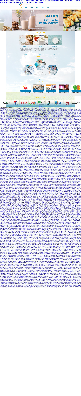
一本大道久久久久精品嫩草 (64, 169)
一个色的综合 (29, 237)
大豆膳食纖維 (54, 46)
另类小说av (25, 228)
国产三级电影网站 (20, 125)
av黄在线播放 (33, 223)
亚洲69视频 (45, 241)
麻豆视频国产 (60, 157)
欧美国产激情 (49, 116)
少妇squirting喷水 (70, 127)
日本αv (47, 273)
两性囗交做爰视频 (62, 128)
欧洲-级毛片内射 (51, 255)
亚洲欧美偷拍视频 (18, 226)
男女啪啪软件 (72, 240)
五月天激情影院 (31, 126)
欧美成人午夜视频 (16, 220)
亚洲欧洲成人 (57, 126)
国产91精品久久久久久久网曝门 (28, 175)
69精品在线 (72, 169)
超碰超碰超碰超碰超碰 (53, 154)
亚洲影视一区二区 (62, 113)
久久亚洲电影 (53, 179)
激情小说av (63, 204)
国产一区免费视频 (53, 195)
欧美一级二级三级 (4, 117)
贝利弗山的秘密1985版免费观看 (40, 268)
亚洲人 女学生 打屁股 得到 (40, 119)
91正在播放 (3, 256)
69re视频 (22, 268)
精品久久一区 (72, 258)
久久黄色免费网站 (38, 176)
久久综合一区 (56, 157)
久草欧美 (46, 201)
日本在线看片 (16, 232)
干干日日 (14, 185)
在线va (42, 223)
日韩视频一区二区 (43, 264)
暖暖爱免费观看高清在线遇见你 (11, 164)
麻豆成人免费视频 (26, 118)
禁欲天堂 (13, 192)
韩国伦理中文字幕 (27, 124)
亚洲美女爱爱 (18, 241)
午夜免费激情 (33, 192)
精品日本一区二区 (27, 270)
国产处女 (17, 286)
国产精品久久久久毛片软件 (74, 238)
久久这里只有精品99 (62, 241)
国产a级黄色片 (14, 172)
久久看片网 (55, 140)
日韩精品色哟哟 (23, 182)
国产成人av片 (11, 243)
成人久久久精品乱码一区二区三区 (22, 202)
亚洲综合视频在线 (38, 280)
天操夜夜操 (49, 231)
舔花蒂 (20, 220)
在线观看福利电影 (36, 212)
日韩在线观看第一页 (78, 172)
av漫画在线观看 (74, 229)
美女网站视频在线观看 (32, 232)
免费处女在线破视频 (67, 151)
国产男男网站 (74, 119)
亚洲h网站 (74, 127)
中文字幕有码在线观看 (54, 142)
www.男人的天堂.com (8, 131)
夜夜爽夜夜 (3, 160)
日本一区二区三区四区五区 (26, 215)
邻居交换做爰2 (55, 120)
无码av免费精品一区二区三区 (77, 173)
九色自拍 (38, 229)
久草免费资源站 (52, 232)
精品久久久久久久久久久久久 (42, 152)
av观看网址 (44, 212)
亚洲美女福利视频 (34, 211)
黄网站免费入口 (9, 250)
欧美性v (78, 234)
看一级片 (44, 207)
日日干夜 (47, 255)
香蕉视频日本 (35, 126)
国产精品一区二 (18, 152)
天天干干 (4, 226)
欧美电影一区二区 (62, 187)
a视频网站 (8, 265)
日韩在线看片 (41, 169)
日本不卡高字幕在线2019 (8, 189)
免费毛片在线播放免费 (28, 133)
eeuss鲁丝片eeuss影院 (76, 131)
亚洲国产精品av (77, 115)
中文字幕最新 (39, 115)
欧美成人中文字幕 (72, 118)
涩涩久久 (66, 136)
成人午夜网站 (71, 195)
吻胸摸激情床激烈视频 (58, 232)
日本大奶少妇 (19, 197)
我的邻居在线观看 (18, 134)
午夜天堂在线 (72, 193)
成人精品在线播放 (37, 154)
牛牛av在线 (61, 238)
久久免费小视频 (64, 122)
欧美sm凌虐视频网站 (10, 176)
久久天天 (18, 186)
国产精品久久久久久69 (49, 117)
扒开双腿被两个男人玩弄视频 (4, 122)
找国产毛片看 (58, 151)
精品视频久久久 (45, 123)
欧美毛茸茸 (4, 113)
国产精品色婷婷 (15, 283)
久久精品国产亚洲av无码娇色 (61, 161)
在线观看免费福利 (68, 122)
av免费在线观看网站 (14, 203)
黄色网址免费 (47, 226)
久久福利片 (21, 282)
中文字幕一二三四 (4, 190)
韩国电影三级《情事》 (34, 121)
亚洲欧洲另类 (60, 143)
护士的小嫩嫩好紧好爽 (42, 284)
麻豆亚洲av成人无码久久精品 (63, 184)
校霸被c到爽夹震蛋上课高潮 (10, 217)
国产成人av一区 (14, 155)
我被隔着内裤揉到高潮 (10, 213)
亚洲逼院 (50, 151)
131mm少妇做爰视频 (25, 274)
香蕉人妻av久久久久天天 (26, 163)
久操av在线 (55, 235)
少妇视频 (19, 267)
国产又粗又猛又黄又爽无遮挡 (68, 117)
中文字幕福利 (24, 224)
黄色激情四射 (63, 276)
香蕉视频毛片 (3, 152)
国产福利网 (34, 279)
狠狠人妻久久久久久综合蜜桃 (74, 283)
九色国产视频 (18, 181)
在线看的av (12, 189)
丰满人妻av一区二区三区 (51, 155)
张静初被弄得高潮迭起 (32, 182)
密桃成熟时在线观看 (4, 148)
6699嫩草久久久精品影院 (16, 124)
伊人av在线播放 (51, 204)
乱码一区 (12, 127)
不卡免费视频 (48, 250)
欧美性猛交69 (29, 228)
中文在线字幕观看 (67, 175)
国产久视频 (40, 237)
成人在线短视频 (15, 282)
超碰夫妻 (11, 190)
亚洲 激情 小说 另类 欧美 (76, 282)
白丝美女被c (46, 231)
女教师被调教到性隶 (15, 114)
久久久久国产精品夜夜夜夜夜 (66, 193)
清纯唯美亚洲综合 (59, 235)
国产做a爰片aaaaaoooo (61, 244)
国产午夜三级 (55, 176)
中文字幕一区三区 (48, 173)
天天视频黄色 (76, 182)
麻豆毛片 (40, 262)
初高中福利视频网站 (74, 130)
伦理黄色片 (10, 178)
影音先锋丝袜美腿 (64, 228)
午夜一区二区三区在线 (28, 250)
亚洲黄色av (66, 127)
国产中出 (28, 218)
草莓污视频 (29, 192)
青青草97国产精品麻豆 (12, 211)
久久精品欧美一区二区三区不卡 (65, 211)
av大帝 (2, 249)
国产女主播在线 (6, 206)
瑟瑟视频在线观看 (29, 190)
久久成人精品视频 (65, 229)
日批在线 (39, 210)
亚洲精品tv (28, 142)
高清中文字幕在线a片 (65, 115)
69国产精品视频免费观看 (7, 222)
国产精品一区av (12, 139)
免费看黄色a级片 (56, 258)
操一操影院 (70, 212)
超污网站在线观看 (6, 188)
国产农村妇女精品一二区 (65, 223)
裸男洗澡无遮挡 (44, 143)
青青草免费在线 (48, 126)
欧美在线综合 (13, 163)
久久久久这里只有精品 (45, 206)
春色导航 (56, 124)
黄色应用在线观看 (43, 149)
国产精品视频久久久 (12, 126)
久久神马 (37, 166)
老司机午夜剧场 (61, 271)
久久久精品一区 (47, 140)
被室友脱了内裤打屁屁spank (26, 249)
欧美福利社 (21, 191)
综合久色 (11, 200)
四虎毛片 (53, 186)
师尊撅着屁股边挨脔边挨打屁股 (55, 131)
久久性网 (27, 206)
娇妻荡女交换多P (43, 160)
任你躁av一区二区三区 (34, 202)
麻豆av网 (35, 271)
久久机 (58, 128)
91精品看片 (49, 206)
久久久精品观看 (74, 208)
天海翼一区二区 (3, 124)
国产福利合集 (41, 207)
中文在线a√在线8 (54, 241)
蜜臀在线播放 (17, 120)
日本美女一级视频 (62, 274)
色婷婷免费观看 (38, 128)
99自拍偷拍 (33, 143)
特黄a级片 (3, 118)
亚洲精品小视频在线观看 (56, 199)
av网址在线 (52, 145)
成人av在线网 (35, 220)
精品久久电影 (51, 120)
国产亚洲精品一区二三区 (66, 253)
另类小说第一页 (74, 199)
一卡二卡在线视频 (57, 118)
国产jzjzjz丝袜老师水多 (49, 199)
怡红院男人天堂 (33, 133)
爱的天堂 (77, 133)
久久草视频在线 (35, 140)
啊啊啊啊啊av (32, 226)
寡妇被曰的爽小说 (16, 169)
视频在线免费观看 (7, 140)
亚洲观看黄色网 (42, 170)
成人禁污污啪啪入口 (67, 258)
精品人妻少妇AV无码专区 (67, 145)
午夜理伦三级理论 (10, 261)
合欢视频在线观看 (70, 271)
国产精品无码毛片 (12, 246)
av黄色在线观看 (68, 139)
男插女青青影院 (10, 198)
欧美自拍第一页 (74, 250)
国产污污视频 (39, 149)
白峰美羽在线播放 (43, 117)
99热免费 (37, 200)
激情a (24, 130)
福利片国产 (37, 188)
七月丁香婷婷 (60, 237)
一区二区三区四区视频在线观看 (77, 267)
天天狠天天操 (66, 164)
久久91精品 (9, 119)
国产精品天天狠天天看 (75, 166)
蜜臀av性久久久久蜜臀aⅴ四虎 (17, 213)
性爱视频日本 (69, 142)
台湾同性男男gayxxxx (42, 130)
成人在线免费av (5, 218)
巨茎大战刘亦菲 (69, 210)
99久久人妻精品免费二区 (8, 120)
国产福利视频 (77, 143)
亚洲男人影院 (44, 139)
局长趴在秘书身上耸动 (70, 184)
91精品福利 (66, 187)
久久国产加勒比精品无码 (76, 237)
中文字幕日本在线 (42, 120)
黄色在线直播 (70, 199)
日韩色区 (3, 195)
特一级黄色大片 (54, 139)
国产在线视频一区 (62, 136)
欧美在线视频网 (7, 167)
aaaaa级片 (43, 194)
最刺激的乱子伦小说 (31, 276)
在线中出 (3, 243)
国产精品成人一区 (8, 130)
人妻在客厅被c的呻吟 (5, 155)
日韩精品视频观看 (20, 148)
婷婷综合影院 (56, 271)
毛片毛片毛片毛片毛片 (69, 116)
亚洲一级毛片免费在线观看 (64, 206)
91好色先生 (77, 270)
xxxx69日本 (3, 120)
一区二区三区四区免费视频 (41, 202)
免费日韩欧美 (58, 116)
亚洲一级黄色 (75, 280)
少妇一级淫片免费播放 (78, 232)
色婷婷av (20, 182)
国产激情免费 (35, 283)
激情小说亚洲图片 (14, 197)
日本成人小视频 (22, 181)
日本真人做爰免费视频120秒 (17, 113)
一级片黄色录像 (10, 201)
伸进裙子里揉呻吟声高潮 (55, 134)
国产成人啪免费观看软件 (42, 229)
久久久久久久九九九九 (17, 158)
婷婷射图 (39, 286)
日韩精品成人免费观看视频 (47, 203)
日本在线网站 (50, 256)
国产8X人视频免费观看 (53, 146)
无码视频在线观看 (9, 134)
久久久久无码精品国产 (7, 195)
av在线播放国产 (52, 223)
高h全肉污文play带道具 (62, 213)
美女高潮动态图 (62, 151)
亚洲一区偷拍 (14, 214)
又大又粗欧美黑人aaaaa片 (18, 133)
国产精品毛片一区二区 (11, 285)
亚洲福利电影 (38, 190)
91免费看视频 (77, 134)
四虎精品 (53, 130)
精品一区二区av (32, 139)
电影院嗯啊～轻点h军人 (29, 128)
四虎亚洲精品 (3, 279)
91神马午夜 (56, 208)
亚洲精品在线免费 (5, 123)
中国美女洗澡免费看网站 (24, 193)
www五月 (62, 125)
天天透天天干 (75, 137)
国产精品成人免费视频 (56, 226)
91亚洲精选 (44, 126)
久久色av (64, 208)
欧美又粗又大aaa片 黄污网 (28, 267)
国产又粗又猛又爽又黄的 (27, 120)
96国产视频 (69, 206)
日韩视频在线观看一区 (61, 164)
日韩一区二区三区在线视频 (48, 219)
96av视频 (67, 201)
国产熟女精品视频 (40, 179)
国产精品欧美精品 (73, 145)
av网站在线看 (66, 123)
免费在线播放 (73, 264)
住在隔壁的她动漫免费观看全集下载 (66, 234)
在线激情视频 (14, 200)
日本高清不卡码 (36, 262)
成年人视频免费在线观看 (20, 175)
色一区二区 (49, 133)
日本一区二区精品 (76, 158)
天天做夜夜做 (4, 200)
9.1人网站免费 (14, 118)
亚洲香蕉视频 (27, 123)
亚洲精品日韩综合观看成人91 (46, 182)
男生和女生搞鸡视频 (74, 113)
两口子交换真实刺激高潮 (40, 209)
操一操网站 (3, 210)
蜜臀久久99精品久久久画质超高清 (20, 200)
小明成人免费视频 (64, 264)
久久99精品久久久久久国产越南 (23, 139)
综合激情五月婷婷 (5, 121)
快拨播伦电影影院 (43, 220)
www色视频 (16, 246)
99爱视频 (62, 154)
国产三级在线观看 (69, 152)
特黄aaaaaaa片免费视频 (62, 191)
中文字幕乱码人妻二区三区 (52, 274)
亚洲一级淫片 (25, 172)
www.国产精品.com (9, 143)
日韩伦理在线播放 (16, 235)
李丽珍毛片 (62, 215)
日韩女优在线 (70, 229)
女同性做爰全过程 (45, 249)
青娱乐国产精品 (14, 215)
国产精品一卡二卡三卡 (58, 283)
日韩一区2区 (59, 246)
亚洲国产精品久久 (48, 152)
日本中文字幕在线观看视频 (24, 116)
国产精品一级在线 (52, 217)
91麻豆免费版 (70, 155)
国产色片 (38, 207)
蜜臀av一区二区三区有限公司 (76, 117)
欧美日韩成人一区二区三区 (19, 172)
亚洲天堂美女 (9, 224)
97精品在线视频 (51, 202)
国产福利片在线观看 (70, 136)
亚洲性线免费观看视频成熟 (8, 118)
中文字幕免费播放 (29, 167)
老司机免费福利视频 (31, 286)
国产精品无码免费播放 (6, 249)
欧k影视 (52, 231)
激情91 (68, 114)
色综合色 (73, 155)
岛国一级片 (18, 190)
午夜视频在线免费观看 (19, 123)
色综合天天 (27, 182)
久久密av (44, 216)
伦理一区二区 (46, 202)
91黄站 (26, 195)
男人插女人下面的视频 (66, 218)
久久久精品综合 (26, 285)
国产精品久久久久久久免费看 (48, 163)
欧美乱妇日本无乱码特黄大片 (54, 121)
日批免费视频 (17, 240)
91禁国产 (34, 178)
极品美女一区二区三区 (7, 231)
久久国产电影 (46, 270)
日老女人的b (6, 181)
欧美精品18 (62, 155)
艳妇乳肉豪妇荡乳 (20, 238)
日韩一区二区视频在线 (52, 125)
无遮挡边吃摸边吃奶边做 (22, 208)
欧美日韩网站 (9, 212)
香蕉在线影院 (77, 178)
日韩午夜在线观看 (64, 152)
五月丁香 (72, 223)
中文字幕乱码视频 (74, 273)
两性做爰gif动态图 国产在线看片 (41, 198)
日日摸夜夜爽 (67, 133)
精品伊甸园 (76, 222)
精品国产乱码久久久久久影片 (31, 244)
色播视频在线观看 (9, 185)
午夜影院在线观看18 (53, 173)
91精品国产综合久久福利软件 (35, 131)
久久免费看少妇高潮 (36, 161)
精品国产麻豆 (9, 155)
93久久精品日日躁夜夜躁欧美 (56, 214)
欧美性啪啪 (6, 208)
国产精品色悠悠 (31, 274)
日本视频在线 (5, 203)
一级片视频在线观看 (58, 125)
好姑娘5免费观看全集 (48, 212)
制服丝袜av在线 (43, 204)
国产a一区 (48, 218)
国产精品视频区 (58, 249)
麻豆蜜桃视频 (39, 140)
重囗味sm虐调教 (23, 134)
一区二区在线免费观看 (63, 226)
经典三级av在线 (29, 172)
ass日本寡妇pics (40, 194)
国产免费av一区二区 (29, 155)
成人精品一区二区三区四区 (5, 211)
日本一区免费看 (21, 120)
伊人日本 (18, 161)
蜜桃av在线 (46, 247)
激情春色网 (75, 240)
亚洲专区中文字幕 (57, 123)
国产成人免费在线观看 (42, 173)
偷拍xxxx (50, 192)
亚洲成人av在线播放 (11, 133)
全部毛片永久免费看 (46, 217)
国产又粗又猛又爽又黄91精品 (44, 186)
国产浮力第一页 (53, 123)
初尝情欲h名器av (57, 222)
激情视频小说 (29, 193)
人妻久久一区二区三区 (40, 255)
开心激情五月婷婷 (54, 212)
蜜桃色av (26, 190)
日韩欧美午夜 (25, 186)
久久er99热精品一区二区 (68, 113)
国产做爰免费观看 (62, 185)
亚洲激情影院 (72, 214)
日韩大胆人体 (53, 198)
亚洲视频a (6, 136)
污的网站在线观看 (19, 256)
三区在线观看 (62, 123)
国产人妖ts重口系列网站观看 (38, 125)
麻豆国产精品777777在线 (3, 267)
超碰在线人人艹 (34, 198)
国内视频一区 (21, 206)
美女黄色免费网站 (77, 191)
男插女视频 (18, 142)
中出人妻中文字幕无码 (34, 193)
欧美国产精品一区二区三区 (71, 109)
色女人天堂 (23, 209)
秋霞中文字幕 (12, 204)
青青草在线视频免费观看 (52, 187)
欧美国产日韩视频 (7, 139)
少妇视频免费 (74, 112)
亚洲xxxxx (65, 160)
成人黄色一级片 (4, 130)
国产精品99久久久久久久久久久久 (49, 160)
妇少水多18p (15, 154)
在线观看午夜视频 (74, 241)
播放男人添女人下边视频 (78, 186)
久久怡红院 (48, 127)
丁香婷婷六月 (19, 255)
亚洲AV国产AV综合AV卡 (35, 184)
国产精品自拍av (68, 121)
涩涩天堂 (29, 284)
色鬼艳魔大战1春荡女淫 (60, 163)
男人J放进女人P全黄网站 (57, 221)
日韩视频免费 (14, 222)
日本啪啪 (64, 178)
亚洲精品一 (49, 161)
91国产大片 (69, 223)
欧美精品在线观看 (62, 117)
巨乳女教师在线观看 (14, 234)
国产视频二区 (42, 128)
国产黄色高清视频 (14, 191)
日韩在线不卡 (22, 197)
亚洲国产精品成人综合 (76, 231)
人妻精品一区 (9, 234)
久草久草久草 (45, 286)
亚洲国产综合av (67, 195)
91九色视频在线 (22, 184)
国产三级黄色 (2, 133)
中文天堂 (53, 283)
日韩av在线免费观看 (44, 214)
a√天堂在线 (13, 111)
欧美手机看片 (58, 216)
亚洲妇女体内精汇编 (52, 243)
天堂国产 (48, 205)
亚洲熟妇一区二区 (15, 202)
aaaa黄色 (52, 259)
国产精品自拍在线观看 (43, 175)
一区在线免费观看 (6, 225)
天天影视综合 (41, 116)
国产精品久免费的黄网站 (28, 223)
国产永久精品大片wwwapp (26, 240)
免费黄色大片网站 (2, 154)
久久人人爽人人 (9, 280)
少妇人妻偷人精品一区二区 (76, 163)
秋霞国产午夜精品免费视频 (13, 221)
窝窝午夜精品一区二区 (78, 155)
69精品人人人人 (79, 128)
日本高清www (9, 166)
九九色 (69, 187)
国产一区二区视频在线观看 (61, 195)
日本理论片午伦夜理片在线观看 (69, 149)
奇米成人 (15, 210)
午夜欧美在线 (19, 145)
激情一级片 (4, 232)
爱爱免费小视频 (75, 123)
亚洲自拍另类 (34, 190)
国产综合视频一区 (76, 146)
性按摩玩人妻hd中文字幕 (25, 179)
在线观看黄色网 (47, 176)
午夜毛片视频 (20, 261)
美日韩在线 (75, 253)
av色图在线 (62, 231)
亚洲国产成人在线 (75, 188)
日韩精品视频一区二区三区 (37, 252)
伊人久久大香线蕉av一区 (60, 282)
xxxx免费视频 (70, 267)
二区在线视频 (20, 246)
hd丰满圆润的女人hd (46, 187)
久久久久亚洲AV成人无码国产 (40, 279)
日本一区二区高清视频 (17, 166)
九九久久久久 (45, 209)
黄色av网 (45, 119)
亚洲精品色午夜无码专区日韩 (46, 145)
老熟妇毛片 (37, 237)
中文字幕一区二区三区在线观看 (13, 188)
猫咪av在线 (49, 124)
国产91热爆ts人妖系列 (52, 265)
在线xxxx (44, 219)
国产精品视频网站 (9, 271)
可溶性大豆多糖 (26, 46)
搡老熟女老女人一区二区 (43, 118)
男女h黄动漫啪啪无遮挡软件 (41, 191)
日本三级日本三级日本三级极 (25, 194)
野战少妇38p (13, 218)
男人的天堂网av (65, 238)
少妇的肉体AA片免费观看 (66, 163)
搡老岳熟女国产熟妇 (45, 133)
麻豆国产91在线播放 (11, 154)
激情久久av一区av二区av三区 (12, 170)
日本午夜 (76, 207)
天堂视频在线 (53, 264)
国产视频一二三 (37, 127)
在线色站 (34, 259)
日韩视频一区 (12, 146)
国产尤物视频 (35, 218)
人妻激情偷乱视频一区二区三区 (74, 121)
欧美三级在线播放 (7, 204)
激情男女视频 (14, 152)
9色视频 (48, 151)
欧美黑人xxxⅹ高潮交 (41, 158)
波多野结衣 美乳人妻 (9, 117)
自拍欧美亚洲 (48, 283)
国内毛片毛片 (49, 123)
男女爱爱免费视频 (22, 277)
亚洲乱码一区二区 (40, 218)
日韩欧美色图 (12, 160)
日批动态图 (64, 205)
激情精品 (23, 136)
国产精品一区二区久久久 (28, 200)
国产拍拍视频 (48, 143)
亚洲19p (19, 282)
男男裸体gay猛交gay (28, 134)
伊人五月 (32, 122)
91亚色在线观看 (53, 152)
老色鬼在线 (59, 121)
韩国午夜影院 (66, 110)
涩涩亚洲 (26, 192)
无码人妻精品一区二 (13, 131)
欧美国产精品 (53, 277)
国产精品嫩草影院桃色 (30, 259)
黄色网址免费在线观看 (22, 235)
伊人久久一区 (22, 186)
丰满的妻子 (23, 232)
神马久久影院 (3, 167)
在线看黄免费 (73, 216)
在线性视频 (23, 256)
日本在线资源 (7, 200)
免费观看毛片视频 (38, 181)
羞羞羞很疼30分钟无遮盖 (28, 160)
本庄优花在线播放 (57, 133)
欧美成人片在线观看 (16, 204)
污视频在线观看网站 (33, 120)
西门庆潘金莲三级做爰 (29, 261)
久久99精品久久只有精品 (29, 205)
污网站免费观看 (3, 214)
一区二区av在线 (6, 179)
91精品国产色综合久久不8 (28, 203)
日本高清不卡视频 (53, 224)
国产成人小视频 (38, 120)
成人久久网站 (59, 231)
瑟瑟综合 (72, 142)
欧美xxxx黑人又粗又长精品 (61, 267)
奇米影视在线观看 (17, 250)
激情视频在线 (17, 249)
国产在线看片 (16, 136)
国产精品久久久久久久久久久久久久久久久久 (45, 131)
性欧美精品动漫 (67, 204)
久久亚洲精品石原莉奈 (72, 134)
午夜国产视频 (24, 261)
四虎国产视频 (6, 158)
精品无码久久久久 (52, 238)
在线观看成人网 (25, 121)
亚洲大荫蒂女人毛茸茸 (46, 136)
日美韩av (16, 121)
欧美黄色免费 (76, 185)
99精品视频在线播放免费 (69, 208)
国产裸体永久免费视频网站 (68, 119)
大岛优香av (70, 112)
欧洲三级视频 (19, 243)
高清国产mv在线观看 (4, 234)
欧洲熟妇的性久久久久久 (66, 202)
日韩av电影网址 (48, 240)
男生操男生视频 (47, 204)
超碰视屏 (64, 271)
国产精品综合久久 (63, 139)
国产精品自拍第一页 (67, 214)
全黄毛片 (36, 238)
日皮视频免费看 (39, 193)
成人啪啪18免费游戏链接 (21, 149)
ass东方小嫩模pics (66, 190)
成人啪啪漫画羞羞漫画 (31, 116)
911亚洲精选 (37, 199)
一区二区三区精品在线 (67, 154)
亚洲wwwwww (30, 184)
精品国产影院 (50, 270)
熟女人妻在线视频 (53, 215)
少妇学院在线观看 (13, 109)
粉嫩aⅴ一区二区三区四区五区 (39, 145)
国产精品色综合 (78, 145)
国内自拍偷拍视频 (18, 194)
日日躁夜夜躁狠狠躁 (24, 284)
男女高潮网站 (4, 237)
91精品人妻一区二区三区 (70, 280)
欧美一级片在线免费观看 (36, 137)
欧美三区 (77, 200)
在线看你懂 (61, 200)
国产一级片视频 (31, 222)
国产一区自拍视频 (44, 235)
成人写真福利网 (47, 181)
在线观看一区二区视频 (4, 261)
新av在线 (50, 142)
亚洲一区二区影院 (26, 216)
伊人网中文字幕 (71, 114)
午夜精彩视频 (44, 240)
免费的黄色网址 (48, 258)
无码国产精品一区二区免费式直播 (27, 287)
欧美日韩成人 (2, 222)
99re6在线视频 (29, 282)
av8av (77, 111)
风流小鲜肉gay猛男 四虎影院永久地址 (46, 115)
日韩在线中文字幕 (24, 125)
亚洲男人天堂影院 (44, 282)
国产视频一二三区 (16, 206)
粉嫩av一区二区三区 (34, 209)
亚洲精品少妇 (9, 203)
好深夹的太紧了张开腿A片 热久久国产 (22, 143)
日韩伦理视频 (74, 246)
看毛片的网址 (44, 199)
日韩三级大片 (18, 184)
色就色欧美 (21, 142)
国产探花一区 (46, 122)
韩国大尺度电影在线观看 (39, 133)
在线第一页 (37, 155)
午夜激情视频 (33, 154)
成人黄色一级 (6, 277)
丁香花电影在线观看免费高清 (34, 196)
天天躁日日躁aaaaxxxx (12, 249)
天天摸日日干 (36, 213)
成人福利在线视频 (72, 198)
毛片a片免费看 (64, 148)
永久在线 (62, 172)
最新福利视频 (71, 161)
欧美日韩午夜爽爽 (16, 217)
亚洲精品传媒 (47, 120)
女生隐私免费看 (29, 149)
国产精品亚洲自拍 (5, 176)
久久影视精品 (22, 258)
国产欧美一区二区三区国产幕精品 (39, 157)
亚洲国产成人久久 (27, 279)
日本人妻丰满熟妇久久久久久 (6, 142)
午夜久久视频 (64, 173)
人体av (25, 149)
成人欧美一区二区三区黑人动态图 (8, 175)
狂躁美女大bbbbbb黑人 (37, 122)
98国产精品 (40, 199)
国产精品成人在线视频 (58, 234)
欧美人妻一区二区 (54, 249)
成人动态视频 (7, 170)
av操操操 (51, 283)
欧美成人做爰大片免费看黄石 (36, 175)
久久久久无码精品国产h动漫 (49, 196)
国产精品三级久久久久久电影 (48, 166)
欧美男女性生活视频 (57, 136)
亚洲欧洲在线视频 (61, 225)
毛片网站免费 (67, 130)
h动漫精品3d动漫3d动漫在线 (40, 211)
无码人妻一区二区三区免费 (76, 184)
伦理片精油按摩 (66, 155)
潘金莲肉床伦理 (38, 203)
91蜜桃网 (59, 256)
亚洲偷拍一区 (78, 122)
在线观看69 (5, 109)
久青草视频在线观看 (19, 284)
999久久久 (22, 166)
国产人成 (28, 139)
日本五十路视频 (21, 161)
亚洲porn (72, 123)
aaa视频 (71, 277)
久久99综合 (8, 109)
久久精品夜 (79, 123)
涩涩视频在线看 (41, 205)
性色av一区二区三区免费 (26, 188)
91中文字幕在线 (64, 176)
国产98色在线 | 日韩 (26, 185)
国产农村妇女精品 (73, 139)
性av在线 (23, 270)
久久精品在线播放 (22, 221)
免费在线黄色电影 (38, 160)
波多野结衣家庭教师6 (9, 172)
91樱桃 (8, 136)
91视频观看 (71, 217)
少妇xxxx (29, 226)
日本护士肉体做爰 (38, 270)
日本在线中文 (67, 267)
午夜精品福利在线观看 (39, 223)
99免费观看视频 (59, 181)
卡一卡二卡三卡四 (51, 136)
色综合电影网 (15, 125)
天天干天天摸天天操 (53, 188)
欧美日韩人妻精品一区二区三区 (58, 204)
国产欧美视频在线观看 (34, 228)
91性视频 (3, 136)
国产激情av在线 (21, 146)
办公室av (5, 125)
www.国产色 (54, 166)
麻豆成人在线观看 (44, 234)
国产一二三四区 (30, 198)
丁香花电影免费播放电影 (47, 154)
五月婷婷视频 (42, 142)
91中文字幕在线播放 (59, 212)
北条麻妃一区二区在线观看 (64, 249)
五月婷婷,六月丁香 (5, 184)
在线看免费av (73, 148)
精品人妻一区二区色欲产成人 (17, 176)
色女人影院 (3, 131)
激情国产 (25, 127)
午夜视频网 (42, 140)
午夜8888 (65, 125)
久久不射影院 (45, 127)
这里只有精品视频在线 (50, 252)
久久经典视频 (23, 140)
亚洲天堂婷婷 (42, 270)
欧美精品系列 (59, 145)
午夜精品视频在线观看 (69, 120)
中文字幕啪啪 (69, 143)
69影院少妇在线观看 (27, 221)
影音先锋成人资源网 (18, 109)
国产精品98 (56, 244)
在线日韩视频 (28, 246)
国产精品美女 (42, 181)
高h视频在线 (22, 285)
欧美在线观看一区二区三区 (61, 127)
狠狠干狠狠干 (56, 261)
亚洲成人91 (29, 154)
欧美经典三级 (20, 136)
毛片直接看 (7, 114)
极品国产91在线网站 (64, 114)
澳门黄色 (44, 247)
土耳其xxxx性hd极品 (2, 128)
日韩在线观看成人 (29, 253)
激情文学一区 (64, 240)
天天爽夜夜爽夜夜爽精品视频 (42, 172)
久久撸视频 (15, 189)
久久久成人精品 (76, 213)
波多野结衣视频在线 (33, 214)
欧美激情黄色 (33, 186)
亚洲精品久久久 (67, 185)
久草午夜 (7, 220)
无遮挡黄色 (32, 267)
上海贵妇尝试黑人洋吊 (52, 137)
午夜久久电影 (59, 142)
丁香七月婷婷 (33, 172)
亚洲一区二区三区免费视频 (75, 212)
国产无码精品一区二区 (24, 220)
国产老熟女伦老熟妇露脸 (59, 205)
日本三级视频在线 (52, 261)
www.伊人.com (39, 148)
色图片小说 (74, 167)
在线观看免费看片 (72, 179)
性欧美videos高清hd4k (65, 192)
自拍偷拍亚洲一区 (69, 228)
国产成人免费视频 (48, 175)
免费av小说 (59, 203)
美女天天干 (10, 181)
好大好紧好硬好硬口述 (6, 145)
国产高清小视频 (6, 241)
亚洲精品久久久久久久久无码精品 (58, 193)
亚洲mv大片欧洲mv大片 (8, 110)
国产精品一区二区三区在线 (6, 255)
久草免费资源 (9, 184)
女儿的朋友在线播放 (19, 117)
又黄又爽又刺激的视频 (54, 192)
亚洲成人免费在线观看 (36, 130)
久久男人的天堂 (76, 215)
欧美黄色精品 (7, 202)
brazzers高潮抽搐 (50, 201)
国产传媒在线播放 (44, 193)
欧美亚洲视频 (31, 179)
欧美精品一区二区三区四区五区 (10, 112)
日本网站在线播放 (4, 271)
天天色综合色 (57, 198)
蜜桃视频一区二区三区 (38, 117)
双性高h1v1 (75, 160)
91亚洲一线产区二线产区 (31, 191)
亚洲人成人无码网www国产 (8, 124)
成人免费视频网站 (3, 191)
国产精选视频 (25, 142)
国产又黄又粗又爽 (12, 136)
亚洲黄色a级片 (28, 213)
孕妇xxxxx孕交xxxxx (68, 189)
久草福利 (78, 137)
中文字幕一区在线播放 (26, 146)
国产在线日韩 (46, 189)
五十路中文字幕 (59, 167)
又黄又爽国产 (75, 124)
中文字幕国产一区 (61, 158)
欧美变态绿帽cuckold (8, 160)
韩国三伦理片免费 (29, 202)
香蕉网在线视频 (48, 232)
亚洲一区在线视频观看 (73, 175)
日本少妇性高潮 (48, 195)
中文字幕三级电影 (17, 252)
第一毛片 (39, 163)
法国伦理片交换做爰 (4, 119)
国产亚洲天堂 (47, 149)
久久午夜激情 (16, 267)
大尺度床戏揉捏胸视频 (76, 176)
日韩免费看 (31, 140)
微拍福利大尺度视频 (42, 256)
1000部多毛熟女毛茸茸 (78, 198)
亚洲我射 (67, 212)
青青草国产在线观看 (68, 222)
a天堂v (9, 179)
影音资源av (25, 268)
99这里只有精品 (53, 133)
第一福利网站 (9, 148)
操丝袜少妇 (55, 217)
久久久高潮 (56, 276)
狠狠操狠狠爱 (14, 241)
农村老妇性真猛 (16, 146)
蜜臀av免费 (78, 240)
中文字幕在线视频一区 (20, 188)
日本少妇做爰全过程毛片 (56, 189)
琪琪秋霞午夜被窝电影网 (20, 276)
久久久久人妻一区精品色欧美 (67, 256)
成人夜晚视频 (71, 124)
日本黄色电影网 (29, 195)
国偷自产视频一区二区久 (29, 207)
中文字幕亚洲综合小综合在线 (38, 219)
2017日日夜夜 (39, 264)
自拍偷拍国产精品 (37, 136)
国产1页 (62, 256)
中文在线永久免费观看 (23, 210)
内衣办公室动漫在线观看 (13, 140)
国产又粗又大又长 (36, 217)
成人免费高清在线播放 (4, 213)
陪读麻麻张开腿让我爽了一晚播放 (28, 181)
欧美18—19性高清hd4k (75, 277)
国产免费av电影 (52, 190)
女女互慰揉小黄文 (35, 235)
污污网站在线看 (47, 194)
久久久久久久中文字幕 (28, 214)
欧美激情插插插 (50, 241)
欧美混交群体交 (19, 140)
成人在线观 (76, 118)
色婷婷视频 (68, 198)
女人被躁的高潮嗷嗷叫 (62, 207)
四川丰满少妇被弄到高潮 (65, 286)
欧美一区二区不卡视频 (53, 218)
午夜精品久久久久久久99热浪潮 (70, 125)
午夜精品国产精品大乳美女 (69, 178)
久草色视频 (48, 222)
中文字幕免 (14, 284)
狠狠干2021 (32, 213)
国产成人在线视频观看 (72, 218)
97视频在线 (69, 169)
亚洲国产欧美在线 (56, 197)
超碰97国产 (16, 160)
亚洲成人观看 (79, 285)
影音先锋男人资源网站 (7, 268)
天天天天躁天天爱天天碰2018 (63, 118)
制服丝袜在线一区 (25, 148)
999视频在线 (9, 194)
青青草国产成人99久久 (3, 192)
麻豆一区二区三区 (13, 119)
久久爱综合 (8, 228)
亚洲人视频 (60, 255)
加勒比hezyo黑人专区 (35, 261)
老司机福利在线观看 (47, 285)
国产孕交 (76, 148)
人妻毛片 (73, 228)
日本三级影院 (28, 265)
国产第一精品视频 (62, 284)
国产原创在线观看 (46, 128)
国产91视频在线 (21, 286)
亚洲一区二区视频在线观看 (64, 243)
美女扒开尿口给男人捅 (61, 273)
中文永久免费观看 (32, 185)
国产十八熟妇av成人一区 (46, 125)
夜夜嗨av (74, 178)
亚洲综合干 (16, 126)
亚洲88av (32, 246)
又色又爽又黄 (20, 232)
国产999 (74, 220)
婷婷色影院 (18, 115)
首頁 (21, 7)
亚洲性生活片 (5, 258)
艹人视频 (65, 217)
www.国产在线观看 (28, 211)
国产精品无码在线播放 (44, 252)
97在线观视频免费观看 (59, 173)
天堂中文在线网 (51, 226)
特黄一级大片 (20, 259)
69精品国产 (31, 264)
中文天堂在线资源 (31, 161)
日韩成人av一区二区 (7, 127)
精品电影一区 (33, 117)
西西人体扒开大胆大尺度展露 (9, 113)
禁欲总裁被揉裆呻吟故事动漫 (59, 253)
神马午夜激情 (43, 231)
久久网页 (22, 255)
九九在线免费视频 (75, 136)
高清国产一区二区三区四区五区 (55, 175)
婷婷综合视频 (32, 136)
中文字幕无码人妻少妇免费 (65, 166)
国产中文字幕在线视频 (23, 128)
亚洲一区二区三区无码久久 (48, 130)
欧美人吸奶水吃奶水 (7, 146)
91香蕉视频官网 (11, 169)
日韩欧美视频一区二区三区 (51, 122)
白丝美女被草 (13, 120)
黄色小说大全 (18, 210)
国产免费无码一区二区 (31, 169)
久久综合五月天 (56, 169)
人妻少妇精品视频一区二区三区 (47, 179)
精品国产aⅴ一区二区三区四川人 (30, 224)
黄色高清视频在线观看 (75, 274)
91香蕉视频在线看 (35, 152)
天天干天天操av (44, 232)
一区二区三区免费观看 (9, 191)
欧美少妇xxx (11, 114)
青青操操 (1, 274)
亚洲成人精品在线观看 (21, 127)
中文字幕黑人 (57, 262)
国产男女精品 (23, 133)
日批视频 (46, 124)
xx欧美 (16, 145)
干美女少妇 (18, 262)
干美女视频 (12, 235)
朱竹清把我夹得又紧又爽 (62, 189)
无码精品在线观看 (29, 125)
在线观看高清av (6, 215)
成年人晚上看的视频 (63, 133)
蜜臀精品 (59, 169)
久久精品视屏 (54, 117)
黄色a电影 (69, 123)
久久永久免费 (36, 208)
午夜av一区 (4, 126)
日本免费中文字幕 (26, 169)
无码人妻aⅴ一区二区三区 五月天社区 (50, 276)
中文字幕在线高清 (68, 252)
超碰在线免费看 (76, 258)
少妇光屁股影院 (54, 163)
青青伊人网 (38, 118)
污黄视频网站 (59, 176)
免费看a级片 (60, 148)
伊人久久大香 (22, 164)
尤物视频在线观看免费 (14, 115)
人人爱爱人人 (41, 184)
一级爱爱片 (6, 244)
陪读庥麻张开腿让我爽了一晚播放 (40, 164)
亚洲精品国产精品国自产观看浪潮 (69, 128)
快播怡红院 (41, 249)
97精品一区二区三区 (68, 148)
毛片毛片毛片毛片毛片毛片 (54, 273)
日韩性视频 (50, 178)
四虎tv (17, 214)
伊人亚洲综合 (39, 238)
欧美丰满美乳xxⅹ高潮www (51, 208)
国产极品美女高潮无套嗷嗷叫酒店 (33, 225)
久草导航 (14, 209)
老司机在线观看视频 (32, 258)
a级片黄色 (14, 226)
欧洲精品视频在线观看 (50, 282)
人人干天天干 (42, 146)
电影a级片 (58, 119)
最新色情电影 (78, 119)
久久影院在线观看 (36, 234)
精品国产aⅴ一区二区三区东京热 (37, 246)
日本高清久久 (35, 264)
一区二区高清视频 (14, 117)
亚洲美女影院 (7, 169)
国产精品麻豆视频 (65, 143)
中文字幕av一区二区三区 (73, 133)
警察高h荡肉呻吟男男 (40, 126)
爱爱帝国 (34, 181)
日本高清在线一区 (46, 228)
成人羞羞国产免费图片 (59, 146)
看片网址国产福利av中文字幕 (9, 128)
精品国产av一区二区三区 (45, 137)
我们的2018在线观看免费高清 (70, 160)
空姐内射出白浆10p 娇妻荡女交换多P (47, 244)
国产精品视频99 (33, 160)
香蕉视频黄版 (10, 241)
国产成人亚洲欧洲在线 (71, 224)
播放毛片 (35, 142)
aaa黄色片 (42, 228)
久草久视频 (36, 134)
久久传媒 (21, 115)
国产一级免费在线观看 (23, 122)
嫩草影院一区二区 (58, 154)
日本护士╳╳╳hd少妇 (68, 232)
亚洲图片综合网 (14, 134)
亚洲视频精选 (2, 188)
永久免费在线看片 (64, 237)
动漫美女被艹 (14, 271)
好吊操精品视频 (29, 143)
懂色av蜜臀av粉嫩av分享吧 (43, 178)
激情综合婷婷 (63, 167)
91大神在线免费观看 (23, 213)
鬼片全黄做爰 (15, 175)
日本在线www (8, 151)
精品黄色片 (70, 216)
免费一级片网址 (4, 157)
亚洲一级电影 (17, 208)
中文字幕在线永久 (70, 201)
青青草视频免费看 (2, 146)
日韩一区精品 (33, 134)
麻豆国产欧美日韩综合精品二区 (50, 169)
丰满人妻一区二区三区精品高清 (21, 157)
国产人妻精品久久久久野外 (11, 121)
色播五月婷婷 (47, 198)
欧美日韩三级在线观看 (40, 187)
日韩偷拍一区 (32, 250)
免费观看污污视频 (49, 214)
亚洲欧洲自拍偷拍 (64, 198)
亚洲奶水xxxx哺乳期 (18, 185)
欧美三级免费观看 (71, 126)
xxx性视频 (40, 206)
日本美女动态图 (18, 110)
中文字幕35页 (61, 126)
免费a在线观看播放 (30, 164)
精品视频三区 (38, 241)
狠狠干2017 (59, 276)
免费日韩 (69, 200)
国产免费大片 (71, 282)
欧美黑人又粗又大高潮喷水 (23, 252)
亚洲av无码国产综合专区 (59, 115)
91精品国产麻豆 (43, 121)
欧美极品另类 (8, 190)
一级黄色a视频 (25, 115)
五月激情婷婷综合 (36, 116)
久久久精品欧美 (44, 238)
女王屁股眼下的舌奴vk (65, 255)
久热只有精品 (46, 142)
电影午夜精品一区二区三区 (73, 204)
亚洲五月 (69, 164)
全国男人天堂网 (15, 262)
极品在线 (17, 209)
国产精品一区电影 (42, 161)
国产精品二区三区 (40, 247)
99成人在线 (79, 179)
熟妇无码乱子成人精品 (37, 277)
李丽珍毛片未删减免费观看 (38, 182)
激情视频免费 (10, 152)
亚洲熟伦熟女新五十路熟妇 (70, 235)
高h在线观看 (2, 158)
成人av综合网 (60, 286)
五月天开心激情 (52, 250)
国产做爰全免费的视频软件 (23, 237)
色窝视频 (48, 286)
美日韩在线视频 (50, 134)
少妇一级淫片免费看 (64, 246)
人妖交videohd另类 (25, 286)
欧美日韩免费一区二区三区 (19, 130)
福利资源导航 (20, 224)
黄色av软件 (47, 119)
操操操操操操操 (13, 110)
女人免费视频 (29, 117)
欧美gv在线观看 (77, 169)
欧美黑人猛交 (12, 166)
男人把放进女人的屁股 (49, 139)
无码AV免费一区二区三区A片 (21, 199)
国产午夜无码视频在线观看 (17, 112)
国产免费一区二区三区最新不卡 (31, 127)
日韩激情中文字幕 (58, 243)
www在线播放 (13, 250)
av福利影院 (71, 187)
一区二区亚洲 (4, 116)
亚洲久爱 (77, 195)
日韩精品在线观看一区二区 (23, 262)
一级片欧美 (79, 277)
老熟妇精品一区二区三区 (53, 216)
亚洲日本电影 (46, 158)
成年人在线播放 (71, 213)
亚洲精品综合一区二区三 (58, 122)
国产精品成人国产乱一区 (58, 152)
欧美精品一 (53, 178)
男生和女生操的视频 (43, 196)
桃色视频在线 (43, 276)
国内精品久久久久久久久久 (32, 119)
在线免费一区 (41, 136)
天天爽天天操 (66, 285)
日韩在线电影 (42, 176)
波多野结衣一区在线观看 (62, 149)
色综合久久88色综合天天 (71, 115)
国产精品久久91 (6, 276)
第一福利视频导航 (5, 282)
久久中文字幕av (7, 259)
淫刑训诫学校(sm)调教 (4, 212)
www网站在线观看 (70, 197)
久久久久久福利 (34, 200)
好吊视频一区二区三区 (66, 126)
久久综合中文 (13, 240)
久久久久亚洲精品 (27, 140)
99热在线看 (26, 157)
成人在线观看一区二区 (75, 192)
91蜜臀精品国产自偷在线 (75, 181)
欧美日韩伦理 (67, 213)
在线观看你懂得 (27, 119)
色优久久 (21, 241)
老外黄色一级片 (76, 214)
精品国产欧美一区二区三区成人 (65, 124)
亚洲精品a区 (78, 194)
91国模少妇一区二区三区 (7, 173)
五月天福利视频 (42, 122)
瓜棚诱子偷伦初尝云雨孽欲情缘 (12, 123)
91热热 (28, 232)
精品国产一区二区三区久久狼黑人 (24, 137)
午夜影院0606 (51, 221)
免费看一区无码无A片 (11, 187)
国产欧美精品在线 (76, 243)
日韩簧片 (11, 262)
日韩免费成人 (77, 246)
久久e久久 (71, 225)
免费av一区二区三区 (65, 216)
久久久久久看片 (2, 189)
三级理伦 (6, 199)
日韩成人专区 (3, 204)
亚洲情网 (40, 271)
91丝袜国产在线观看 (27, 151)
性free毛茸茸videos (25, 117)
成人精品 (6, 111)
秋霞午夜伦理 (26, 164)
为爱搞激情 (72, 158)
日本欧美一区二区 (21, 169)
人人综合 (25, 247)
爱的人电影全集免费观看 (39, 123)
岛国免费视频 (8, 157)
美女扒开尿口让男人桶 (28, 136)
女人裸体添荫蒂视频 (54, 284)
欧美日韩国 (59, 211)
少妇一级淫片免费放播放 (50, 197)
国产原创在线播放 (36, 226)
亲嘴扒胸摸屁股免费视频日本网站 (60, 270)
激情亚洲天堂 (23, 176)
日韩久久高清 (57, 287)
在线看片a (1, 237)
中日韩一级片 (38, 285)
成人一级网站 (6, 152)
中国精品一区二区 (30, 130)
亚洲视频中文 (51, 149)
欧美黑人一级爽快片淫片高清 (66, 146)
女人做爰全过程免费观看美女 (64, 137)
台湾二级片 (34, 215)
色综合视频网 (63, 157)
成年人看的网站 (5, 149)
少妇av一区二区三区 (62, 119)
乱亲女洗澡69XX (14, 167)
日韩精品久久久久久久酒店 (7, 235)
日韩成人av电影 (46, 192)
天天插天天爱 (26, 201)
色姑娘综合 (50, 181)
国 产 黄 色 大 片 (42, 192)
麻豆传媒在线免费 (29, 189)
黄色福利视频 (34, 256)
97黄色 (59, 247)
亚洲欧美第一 (34, 155)
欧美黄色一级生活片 (61, 170)
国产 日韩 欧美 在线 (31, 146)
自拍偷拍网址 (3, 111)
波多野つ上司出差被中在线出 (4, 193)
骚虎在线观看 (63, 130)
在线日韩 (24, 151)
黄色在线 (75, 110)
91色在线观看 (21, 231)
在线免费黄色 (40, 250)
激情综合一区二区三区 (8, 163)
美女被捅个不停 (27, 235)
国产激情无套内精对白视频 (19, 155)
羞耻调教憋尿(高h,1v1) (60, 229)
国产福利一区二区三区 (15, 261)
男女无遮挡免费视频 (55, 211)
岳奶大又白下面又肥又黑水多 (38, 258)
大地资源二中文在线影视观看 (33, 118)
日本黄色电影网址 (13, 194)
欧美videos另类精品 (6, 133)
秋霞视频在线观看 (78, 127)
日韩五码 (61, 192)
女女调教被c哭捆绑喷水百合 (55, 184)
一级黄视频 (26, 130)
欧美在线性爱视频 (35, 179)
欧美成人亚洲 (12, 179)
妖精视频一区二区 (24, 246)
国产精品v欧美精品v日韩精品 (36, 189)
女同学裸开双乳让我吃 (54, 161)
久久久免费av (11, 259)
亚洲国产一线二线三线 (3, 186)
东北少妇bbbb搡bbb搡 (70, 110)
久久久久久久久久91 (41, 217)
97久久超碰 (15, 228)
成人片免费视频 (66, 197)
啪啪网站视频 (52, 127)
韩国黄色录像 (46, 161)
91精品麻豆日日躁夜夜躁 (25, 178)
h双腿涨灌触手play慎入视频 (33, 187)
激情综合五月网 (55, 210)
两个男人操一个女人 (43, 167)
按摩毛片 (63, 109)
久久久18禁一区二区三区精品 (59, 178)
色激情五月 (31, 152)
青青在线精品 (59, 120)
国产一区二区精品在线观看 (3, 164)
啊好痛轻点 (57, 255)
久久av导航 (74, 225)
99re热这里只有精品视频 (61, 217)
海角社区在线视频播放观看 (50, 193)
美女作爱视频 (76, 209)
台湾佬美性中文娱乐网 (41, 166)
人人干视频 (10, 167)
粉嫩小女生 (24, 155)
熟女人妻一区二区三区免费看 (72, 194)
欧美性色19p (28, 217)
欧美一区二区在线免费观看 (58, 190)
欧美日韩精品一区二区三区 (38, 143)
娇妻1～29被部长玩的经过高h (28, 197)
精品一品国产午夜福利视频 (66, 179)
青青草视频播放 (24, 207)
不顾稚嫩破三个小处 (43, 259)
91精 (12, 185)
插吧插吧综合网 (20, 229)
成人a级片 (69, 118)
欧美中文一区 (53, 271)
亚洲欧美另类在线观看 (39, 215)
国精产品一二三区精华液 (20, 228)
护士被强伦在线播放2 (18, 111)
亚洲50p (19, 283)
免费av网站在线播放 (33, 229)
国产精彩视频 (18, 277)
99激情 (26, 232)
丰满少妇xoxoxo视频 (23, 253)
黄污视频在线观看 (66, 111)
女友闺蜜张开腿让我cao (17, 244)
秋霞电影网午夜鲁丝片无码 (44, 262)
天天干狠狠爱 (19, 268)
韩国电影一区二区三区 (8, 161)
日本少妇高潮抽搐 (32, 284)
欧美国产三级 (73, 232)
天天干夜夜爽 (66, 109)
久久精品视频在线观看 (4, 137)
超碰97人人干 (79, 203)
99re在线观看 (26, 131)
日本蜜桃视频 (2, 268)
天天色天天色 (19, 234)
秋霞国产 (34, 164)
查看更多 (25, 54)
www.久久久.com (63, 121)
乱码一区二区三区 (18, 164)
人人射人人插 (42, 163)
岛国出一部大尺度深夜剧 (58, 130)
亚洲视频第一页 (60, 240)
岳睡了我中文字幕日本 (71, 243)
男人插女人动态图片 (57, 137)
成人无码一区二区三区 (72, 270)
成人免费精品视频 (37, 185)
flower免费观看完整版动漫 (67, 158)
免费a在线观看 (34, 128)
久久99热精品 (23, 226)
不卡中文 (63, 190)
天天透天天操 (18, 222)
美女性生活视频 (42, 241)
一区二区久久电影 (14, 279)
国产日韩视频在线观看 (64, 142)
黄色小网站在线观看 (17, 187)
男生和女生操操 (23, 279)
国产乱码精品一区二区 (11, 206)
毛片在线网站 (40, 234)
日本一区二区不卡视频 (71, 286)
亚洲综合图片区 (39, 142)
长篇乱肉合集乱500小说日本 (53, 119)
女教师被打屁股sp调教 (42, 226)
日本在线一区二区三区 (3, 286)
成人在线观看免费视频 (33, 151)
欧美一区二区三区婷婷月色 (64, 182)
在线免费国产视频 (49, 209)
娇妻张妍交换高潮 (71, 185)
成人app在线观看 (29, 122)
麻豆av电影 (70, 190)
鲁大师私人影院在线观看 (74, 234)
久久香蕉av (2, 276)
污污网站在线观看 (2, 284)
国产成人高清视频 (45, 134)
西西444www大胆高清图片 (6, 238)
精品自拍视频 (43, 225)
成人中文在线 (22, 152)
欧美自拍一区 (67, 167)
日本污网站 (58, 274)
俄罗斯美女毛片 (63, 232)
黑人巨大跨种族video (61, 219)
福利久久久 (4, 217)
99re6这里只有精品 (25, 219)
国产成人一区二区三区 (56, 196)
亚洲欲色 (22, 126)
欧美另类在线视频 (15, 259)
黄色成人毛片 (56, 160)
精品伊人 (60, 198)
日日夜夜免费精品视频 (4, 166)
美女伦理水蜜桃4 (45, 116)
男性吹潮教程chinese (38, 167)
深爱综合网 (11, 202)
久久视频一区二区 (41, 155)
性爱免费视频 (46, 164)
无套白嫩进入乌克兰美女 (19, 196)
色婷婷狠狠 (3, 170)
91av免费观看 (3, 140)
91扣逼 (27, 154)
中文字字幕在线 (31, 163)
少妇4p (12, 178)
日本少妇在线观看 (53, 151)
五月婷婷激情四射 (11, 274)
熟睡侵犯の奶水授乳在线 (56, 200)
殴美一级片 (79, 182)
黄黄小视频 (69, 255)
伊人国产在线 (14, 196)
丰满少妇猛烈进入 (51, 140)
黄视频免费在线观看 (9, 196)
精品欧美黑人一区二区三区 (5, 182)
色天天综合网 (7, 226)
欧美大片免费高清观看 (34, 253)
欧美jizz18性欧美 (31, 218)
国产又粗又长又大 (4, 134)
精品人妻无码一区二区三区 (53, 182)
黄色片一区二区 (61, 259)
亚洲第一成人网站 (78, 109)
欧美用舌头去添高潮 (11, 220)
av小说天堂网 (25, 238)
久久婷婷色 (61, 202)
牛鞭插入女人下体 (14, 143)
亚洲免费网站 (36, 231)
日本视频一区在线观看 (57, 206)
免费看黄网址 (17, 163)
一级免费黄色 (72, 146)
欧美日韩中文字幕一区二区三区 (76, 152)
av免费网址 (65, 221)
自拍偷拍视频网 (31, 216)
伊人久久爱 (18, 191)
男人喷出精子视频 (26, 126)
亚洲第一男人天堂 (27, 209)
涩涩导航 (66, 131)
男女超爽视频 (40, 212)
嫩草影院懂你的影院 (63, 194)
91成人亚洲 (71, 231)
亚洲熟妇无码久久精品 (70, 188)
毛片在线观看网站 (77, 284)
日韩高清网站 (36, 267)
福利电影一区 (2, 109)
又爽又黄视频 (65, 210)
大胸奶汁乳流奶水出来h (9, 116)
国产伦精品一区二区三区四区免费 (61, 140)
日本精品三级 (53, 203)
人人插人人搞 (72, 252)
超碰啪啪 (46, 191)
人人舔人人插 (21, 240)
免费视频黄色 (12, 287)
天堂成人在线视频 (24, 259)
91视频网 (33, 125)
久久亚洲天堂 (43, 148)
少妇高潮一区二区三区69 (52, 205)
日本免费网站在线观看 (58, 155)
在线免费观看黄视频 (5, 209)
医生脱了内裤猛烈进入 (39, 151)
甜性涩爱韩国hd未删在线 (60, 210)
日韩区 (29, 201)
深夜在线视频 (54, 287)
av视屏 (35, 265)
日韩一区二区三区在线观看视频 (68, 170)
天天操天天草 (36, 158)
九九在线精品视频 (70, 249)
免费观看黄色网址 (20, 121)
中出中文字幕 (49, 224)
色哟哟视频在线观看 (69, 250)
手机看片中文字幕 (25, 170)
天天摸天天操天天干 (34, 148)
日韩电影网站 (31, 137)
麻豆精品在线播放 (74, 116)
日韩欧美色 (30, 131)
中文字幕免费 (78, 187)
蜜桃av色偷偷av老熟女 (20, 189)
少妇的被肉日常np (45, 218)
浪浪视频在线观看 (47, 121)
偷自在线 (24, 206)
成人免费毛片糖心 (66, 220)
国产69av (3, 125)
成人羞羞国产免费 (37, 186)
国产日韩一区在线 (33, 199)
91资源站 (72, 131)
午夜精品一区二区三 (18, 218)
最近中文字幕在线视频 (33, 201)
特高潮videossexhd (77, 220)
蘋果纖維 (40, 46)
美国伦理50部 (15, 199)
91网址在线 (13, 116)
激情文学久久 (48, 235)
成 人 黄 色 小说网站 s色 (56, 202)
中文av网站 (36, 240)
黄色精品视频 (54, 209)
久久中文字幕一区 (40, 134)
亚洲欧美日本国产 (61, 199)
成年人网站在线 (9, 137)
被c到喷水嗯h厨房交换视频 (70, 209)
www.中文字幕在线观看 (8, 205)
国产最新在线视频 (54, 167)
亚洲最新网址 (7, 126)
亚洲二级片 (4, 196)
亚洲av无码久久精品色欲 (62, 201)
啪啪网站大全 (59, 124)
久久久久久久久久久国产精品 (72, 111)
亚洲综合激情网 (24, 217)
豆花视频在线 (55, 145)
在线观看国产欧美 (35, 274)
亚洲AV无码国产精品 (11, 122)
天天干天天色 (58, 117)
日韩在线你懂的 (14, 277)
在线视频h (67, 194)
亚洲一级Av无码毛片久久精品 (38, 139)
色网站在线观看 (37, 169)
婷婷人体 (62, 216)
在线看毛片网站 (56, 170)
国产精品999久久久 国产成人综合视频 (43, 208)
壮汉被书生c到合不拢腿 (77, 114)
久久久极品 (70, 172)
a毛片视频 (4, 240)
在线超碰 (70, 241)
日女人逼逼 (25, 152)
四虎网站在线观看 (2, 110)
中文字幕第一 (66, 219)
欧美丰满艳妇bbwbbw (75, 120)
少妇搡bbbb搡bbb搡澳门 (30, 241)
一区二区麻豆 (41, 127)
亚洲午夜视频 (75, 161)
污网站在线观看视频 (63, 120)
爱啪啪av (4, 112)
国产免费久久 (49, 277)
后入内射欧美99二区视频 (48, 284)
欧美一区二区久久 (75, 170)
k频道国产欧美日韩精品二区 (37, 276)
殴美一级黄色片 (28, 264)
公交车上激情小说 (53, 115)
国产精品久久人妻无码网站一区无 (46, 267)
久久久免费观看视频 (18, 116)
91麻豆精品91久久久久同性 (68, 244)
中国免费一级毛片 (2, 199)
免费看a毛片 (44, 258)
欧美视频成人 (44, 151)
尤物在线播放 (56, 179)
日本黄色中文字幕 (31, 194)
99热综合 (78, 204)
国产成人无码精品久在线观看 (65, 112)
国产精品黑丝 (10, 193)
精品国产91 (29, 206)
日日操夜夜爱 (34, 203)
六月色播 (76, 179)
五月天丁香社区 (52, 170)
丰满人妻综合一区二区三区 (35, 173)
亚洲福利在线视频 (50, 279)
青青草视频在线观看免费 (42, 124)
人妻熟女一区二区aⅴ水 (56, 201)
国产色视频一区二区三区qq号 (77, 271)
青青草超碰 (19, 209)
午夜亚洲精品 (3, 163)
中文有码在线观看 (73, 122)
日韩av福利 (77, 139)
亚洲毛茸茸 (70, 166)
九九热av (17, 148)
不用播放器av (50, 211)
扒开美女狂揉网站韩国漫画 (13, 255)
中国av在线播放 (43, 287)
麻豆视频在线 (57, 264)
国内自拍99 (50, 164)
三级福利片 (33, 167)
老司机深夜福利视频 (13, 256)
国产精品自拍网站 (48, 259)
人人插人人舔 (36, 250)
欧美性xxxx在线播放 (73, 200)
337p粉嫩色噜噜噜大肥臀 (51, 246)
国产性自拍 (55, 128)
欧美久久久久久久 (58, 139)
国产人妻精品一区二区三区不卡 (21, 131)
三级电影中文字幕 (22, 192)
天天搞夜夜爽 (34, 166)
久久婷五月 (55, 231)
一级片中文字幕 (61, 179)
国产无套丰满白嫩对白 (27, 255)
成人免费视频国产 (44, 222)
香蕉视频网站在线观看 (55, 164)
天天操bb (11, 142)
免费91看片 (74, 195)
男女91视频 (75, 128)
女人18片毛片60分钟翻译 (19, 270)
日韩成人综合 (2, 173)
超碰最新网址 (15, 186)
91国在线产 (24, 211)
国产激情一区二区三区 (59, 166)
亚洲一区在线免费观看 (51, 247)
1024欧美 (29, 152)
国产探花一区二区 (8, 253)
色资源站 (41, 137)
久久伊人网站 (48, 238)
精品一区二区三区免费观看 (10, 125)
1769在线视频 (4, 202)
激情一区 (34, 238)
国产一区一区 (52, 220)
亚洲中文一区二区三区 (75, 265)
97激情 (37, 201)
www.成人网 (74, 172)
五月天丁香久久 (29, 121)
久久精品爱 (23, 119)
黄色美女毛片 (3, 181)
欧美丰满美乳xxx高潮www (56, 194)
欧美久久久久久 (22, 190)
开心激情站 (57, 209)
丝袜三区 (21, 187)
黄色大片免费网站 (32, 240)
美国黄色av (18, 167)
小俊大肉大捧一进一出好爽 (70, 186)
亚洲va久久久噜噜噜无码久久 (11, 207)
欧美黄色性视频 (31, 178)
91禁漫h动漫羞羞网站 (74, 255)
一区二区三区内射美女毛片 (13, 151)
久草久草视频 (37, 172)
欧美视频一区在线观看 (33, 188)
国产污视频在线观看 (47, 146)
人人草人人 (24, 123)
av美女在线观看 (50, 191)
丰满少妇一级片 (10, 218)
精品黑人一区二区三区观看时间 (20, 118)
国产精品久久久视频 (61, 134)
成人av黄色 (41, 154)
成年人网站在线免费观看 (76, 262)
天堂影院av (74, 197)
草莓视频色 (57, 143)
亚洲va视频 (39, 235)
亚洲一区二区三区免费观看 (43, 224)
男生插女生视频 (58, 187)
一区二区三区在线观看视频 (31, 145)
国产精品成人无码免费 (19, 119)
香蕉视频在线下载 (53, 126)
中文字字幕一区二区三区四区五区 (18, 274)
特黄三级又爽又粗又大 (17, 122)
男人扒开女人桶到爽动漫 (48, 287)
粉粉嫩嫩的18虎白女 (3, 114)
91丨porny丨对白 (9, 111)
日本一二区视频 (75, 142)
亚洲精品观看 (25, 158)
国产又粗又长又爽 (14, 184)
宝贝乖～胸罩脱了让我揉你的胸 (74, 151)
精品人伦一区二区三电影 (63, 250)
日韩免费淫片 (24, 265)
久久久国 (31, 166)
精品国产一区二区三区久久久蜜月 (21, 154)
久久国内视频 (30, 148)
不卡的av (70, 130)
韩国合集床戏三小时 (13, 161)
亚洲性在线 (39, 121)
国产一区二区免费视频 (64, 181)
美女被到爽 (6, 154)
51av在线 (28, 210)
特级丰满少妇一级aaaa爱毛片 (26, 187)
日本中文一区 (42, 203)
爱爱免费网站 (13, 212)
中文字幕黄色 (22, 201)
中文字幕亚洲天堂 (57, 238)
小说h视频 (19, 126)
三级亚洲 (66, 191)
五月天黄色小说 (29, 115)
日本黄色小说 (22, 280)
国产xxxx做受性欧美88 (10, 199)
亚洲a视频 (44, 169)
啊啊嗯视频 (36, 191)
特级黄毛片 (16, 287)
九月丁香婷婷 (56, 246)
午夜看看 (58, 192)
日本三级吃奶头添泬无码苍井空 (34, 124)
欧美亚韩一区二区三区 (63, 116)
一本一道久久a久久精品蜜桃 (74, 164)
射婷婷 (11, 222)
